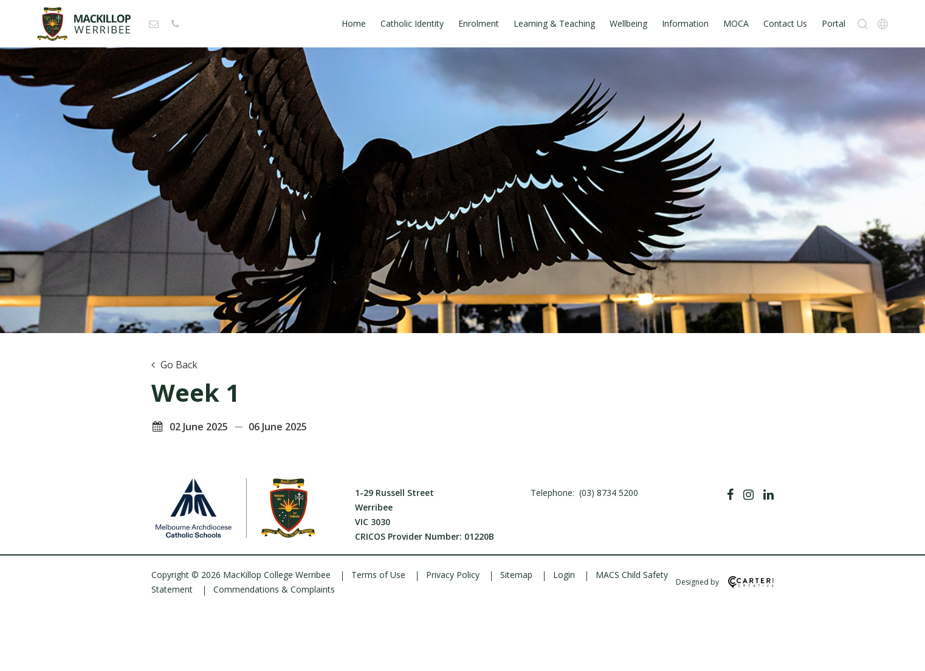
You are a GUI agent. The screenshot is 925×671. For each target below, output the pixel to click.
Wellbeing (628, 23)
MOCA (736, 23)
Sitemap (516, 574)
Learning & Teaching (554, 23)
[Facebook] (730, 494)
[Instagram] (748, 494)
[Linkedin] (768, 494)
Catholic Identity (412, 23)
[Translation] (883, 24)
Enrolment (478, 23)
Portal (833, 23)
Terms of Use (378, 574)
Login (564, 574)
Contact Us (785, 23)
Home (354, 23)
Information (685, 23)
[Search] (863, 24)
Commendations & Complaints (274, 589)
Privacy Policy (453, 574)
